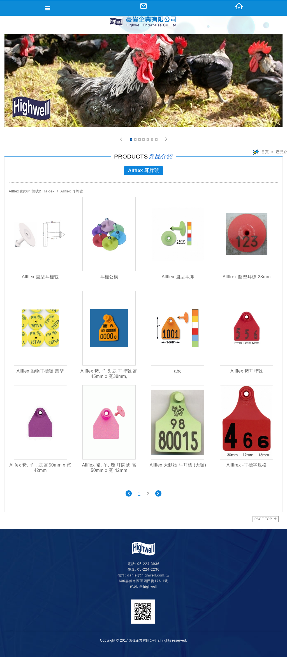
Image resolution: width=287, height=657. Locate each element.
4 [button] (144, 140)
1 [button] (131, 140)
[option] (143, 80)
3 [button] (140, 140)
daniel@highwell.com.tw (148, 575)
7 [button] (157, 140)
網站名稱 (143, 21)
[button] (121, 139)
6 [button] (152, 140)
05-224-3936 (148, 564)
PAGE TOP (265, 519)
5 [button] (148, 140)
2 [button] (135, 140)
